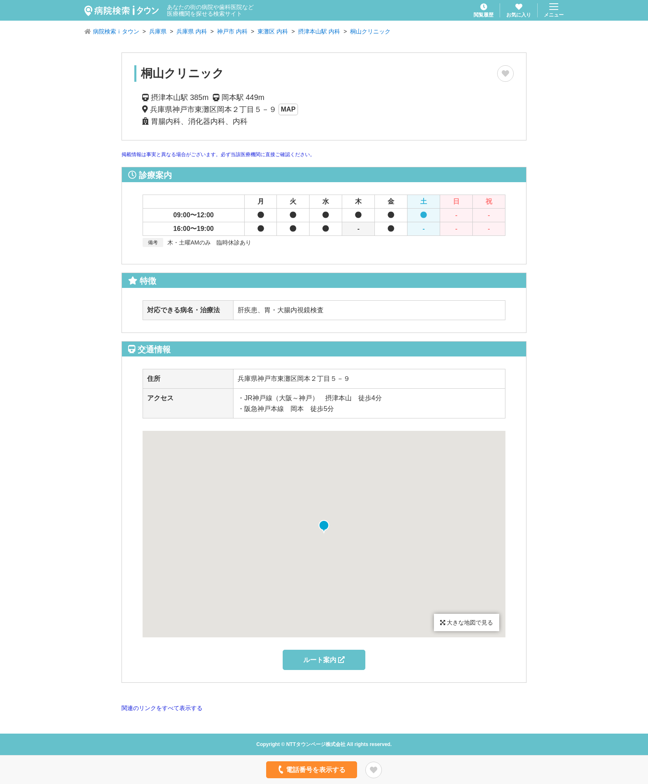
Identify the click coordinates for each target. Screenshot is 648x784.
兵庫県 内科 (191, 31)
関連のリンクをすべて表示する (162, 708)
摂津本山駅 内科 (319, 31)
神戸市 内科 (232, 31)
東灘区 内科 (272, 31)
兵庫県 (158, 31)
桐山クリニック (370, 31)
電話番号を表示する (310, 769)
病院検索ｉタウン (116, 31)
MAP (288, 109)
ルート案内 (324, 659)
